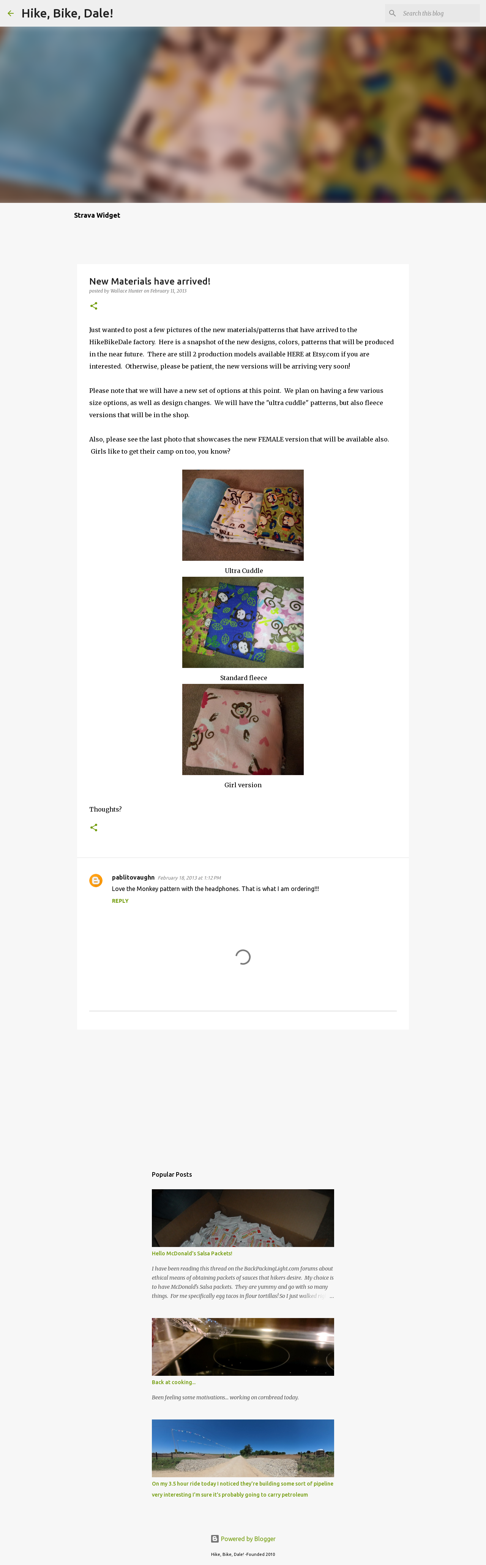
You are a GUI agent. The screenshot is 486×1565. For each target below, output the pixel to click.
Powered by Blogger (243, 1538)
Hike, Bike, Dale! (67, 13)
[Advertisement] (243, 1094)
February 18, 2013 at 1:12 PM (189, 877)
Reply (120, 901)
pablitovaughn (133, 877)
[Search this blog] (440, 13)
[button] (93, 306)
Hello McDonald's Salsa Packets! (192, 1253)
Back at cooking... (174, 1382)
